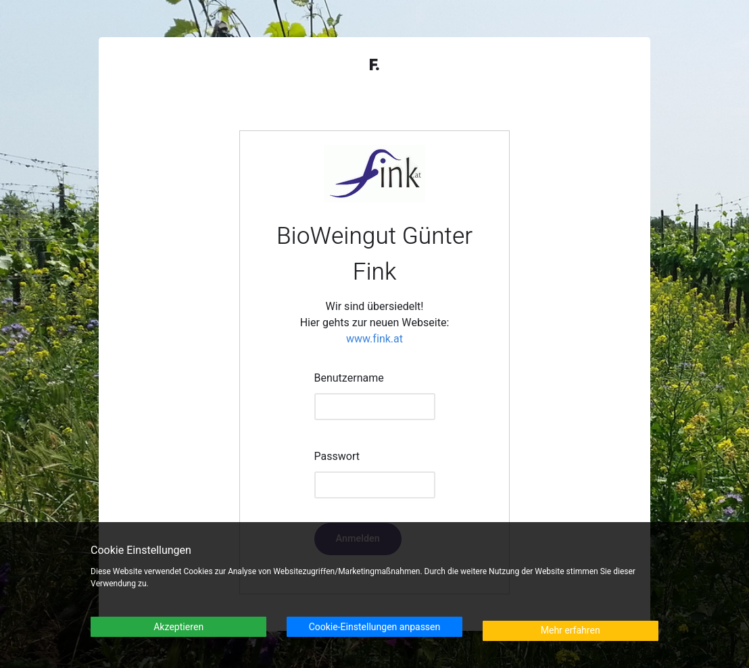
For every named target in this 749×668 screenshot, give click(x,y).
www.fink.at (374, 339)
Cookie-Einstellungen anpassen (375, 627)
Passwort (337, 456)
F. (374, 65)
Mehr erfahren (570, 630)
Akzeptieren (178, 627)
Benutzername (349, 378)
